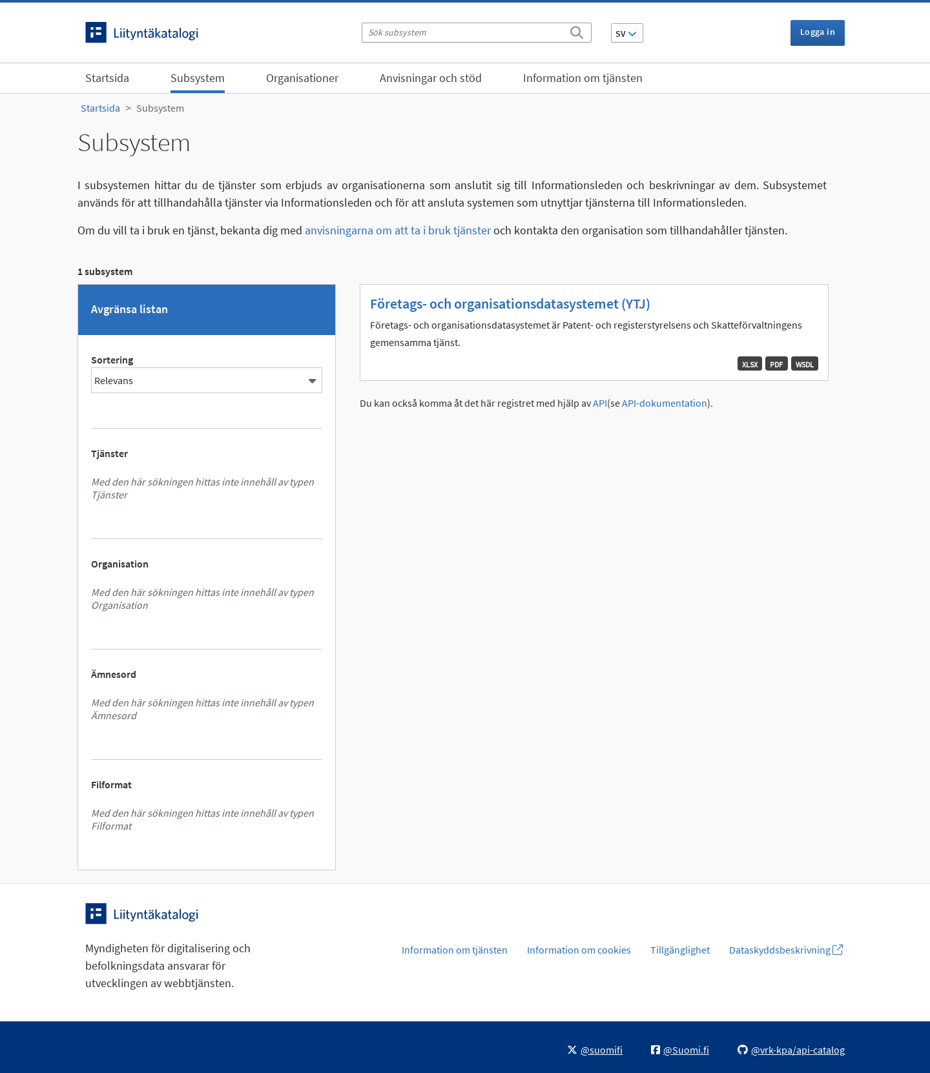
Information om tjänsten (583, 77)
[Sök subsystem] (477, 33)
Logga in (817, 31)
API (600, 403)
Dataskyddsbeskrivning (786, 949)
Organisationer (302, 77)
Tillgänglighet (680, 949)
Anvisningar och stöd (431, 77)
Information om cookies (579, 949)
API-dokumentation (664, 403)
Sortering (112, 359)
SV (626, 33)
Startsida (107, 77)
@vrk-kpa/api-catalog (791, 1049)
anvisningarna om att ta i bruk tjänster (398, 230)
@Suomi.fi (680, 1049)
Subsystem (197, 77)
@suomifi (595, 1049)
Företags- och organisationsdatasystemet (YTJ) (510, 303)
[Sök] (576, 30)
